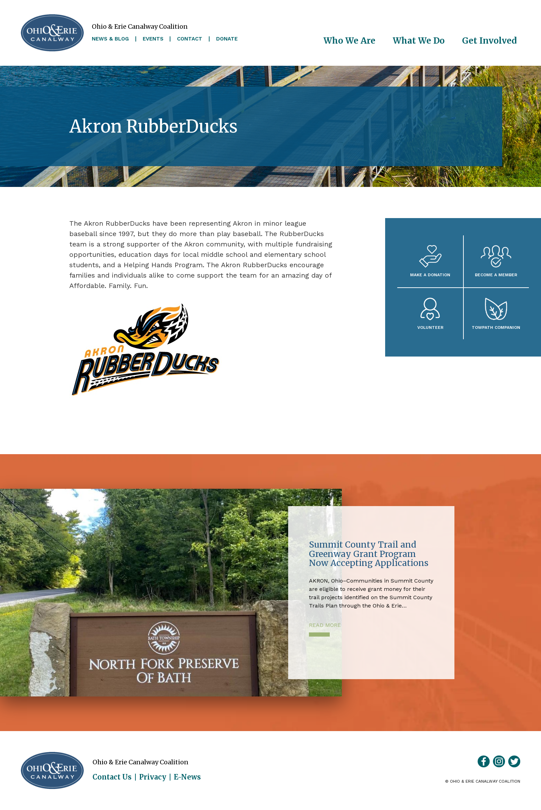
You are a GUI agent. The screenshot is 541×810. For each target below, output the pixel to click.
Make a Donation (430, 274)
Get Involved (489, 40)
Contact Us (112, 777)
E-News (187, 777)
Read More (325, 625)
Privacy (152, 777)
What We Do (419, 40)
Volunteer (430, 327)
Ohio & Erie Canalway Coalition (52, 770)
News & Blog (110, 39)
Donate (227, 39)
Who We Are (349, 40)
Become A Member (496, 274)
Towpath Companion (496, 327)
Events (153, 39)
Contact (189, 39)
